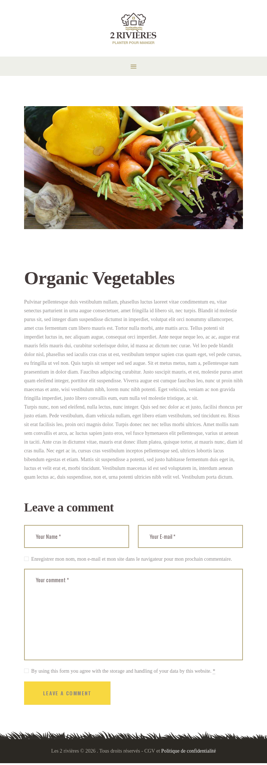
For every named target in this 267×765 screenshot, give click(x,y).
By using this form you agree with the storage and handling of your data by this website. (123, 672)
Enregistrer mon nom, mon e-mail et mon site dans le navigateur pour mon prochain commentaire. (131, 559)
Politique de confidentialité (188, 752)
